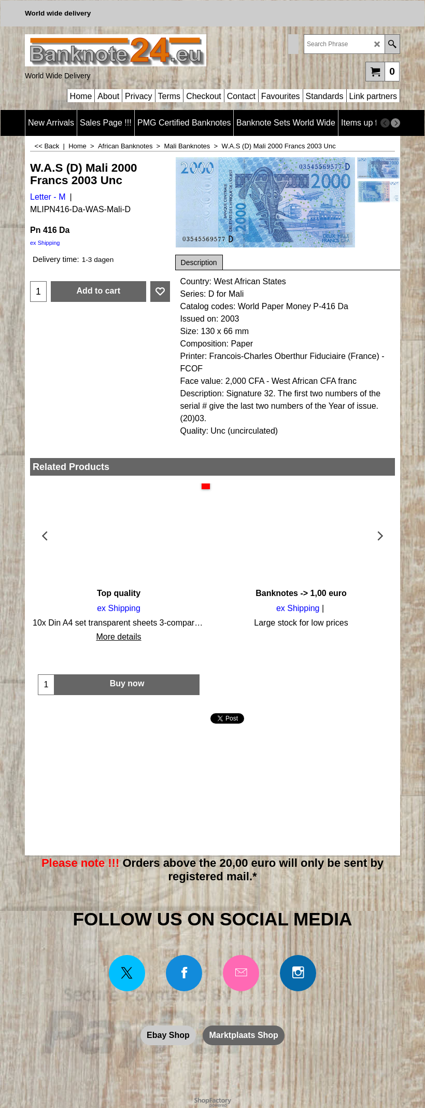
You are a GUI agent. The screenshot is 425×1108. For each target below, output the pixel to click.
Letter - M (47, 196)
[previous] (385, 123)
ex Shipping (45, 243)
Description (199, 262)
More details (118, 636)
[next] (395, 123)
